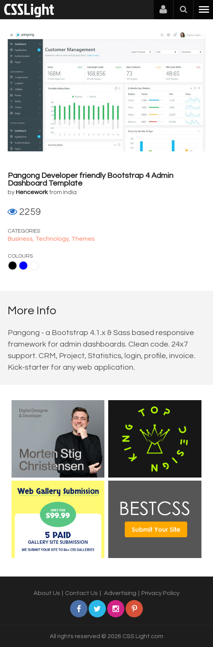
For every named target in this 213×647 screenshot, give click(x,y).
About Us (47, 593)
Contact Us (81, 593)
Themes (83, 239)
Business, (21, 239)
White (34, 265)
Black (12, 265)
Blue (23, 265)
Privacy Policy (160, 593)
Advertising (120, 593)
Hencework (32, 192)
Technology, (53, 239)
